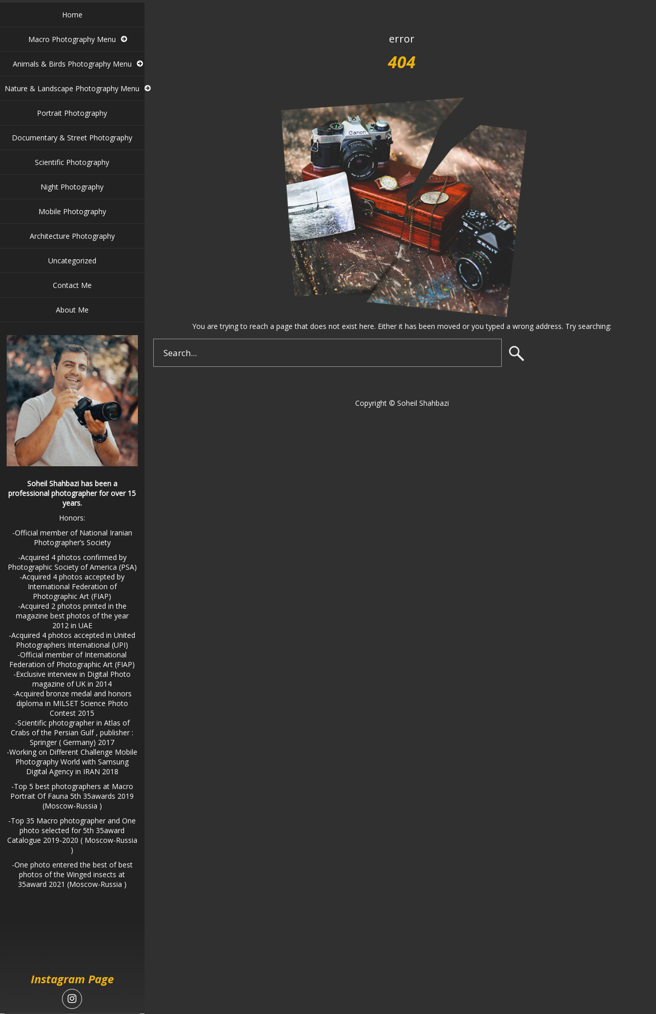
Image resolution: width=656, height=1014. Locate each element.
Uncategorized (72, 260)
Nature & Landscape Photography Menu (72, 88)
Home (72, 14)
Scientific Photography (72, 162)
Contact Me (72, 285)
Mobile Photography (72, 211)
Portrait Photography (72, 113)
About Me (72, 310)
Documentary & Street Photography (72, 137)
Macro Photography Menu (72, 39)
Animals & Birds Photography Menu (72, 64)
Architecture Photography (72, 236)
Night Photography (72, 187)
